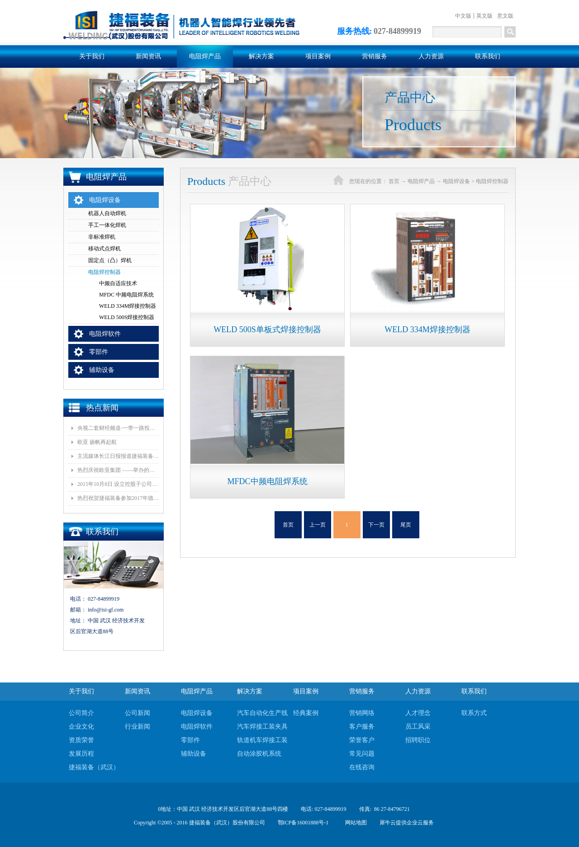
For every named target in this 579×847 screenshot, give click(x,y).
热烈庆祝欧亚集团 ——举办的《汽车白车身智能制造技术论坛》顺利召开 (118, 470)
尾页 (405, 525)
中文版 (463, 16)
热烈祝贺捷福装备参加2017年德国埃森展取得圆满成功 (118, 498)
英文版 (484, 16)
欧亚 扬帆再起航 (97, 442)
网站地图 (354, 822)
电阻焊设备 (456, 181)
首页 (288, 525)
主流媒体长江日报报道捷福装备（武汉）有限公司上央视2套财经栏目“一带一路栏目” (118, 456)
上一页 (317, 525)
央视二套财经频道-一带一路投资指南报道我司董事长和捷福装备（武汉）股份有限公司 (118, 428)
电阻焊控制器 (492, 181)
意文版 (505, 16)
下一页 (376, 525)
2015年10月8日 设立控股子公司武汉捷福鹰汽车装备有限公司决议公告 (118, 484)
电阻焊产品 (421, 181)
